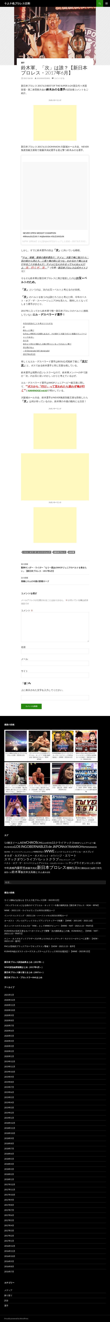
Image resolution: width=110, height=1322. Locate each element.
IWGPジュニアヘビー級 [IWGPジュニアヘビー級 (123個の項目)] (85, 843)
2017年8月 (9, 1205)
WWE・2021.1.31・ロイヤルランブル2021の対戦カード (29, 910)
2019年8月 (9, 1082)
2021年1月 (9, 995)
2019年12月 (9, 1061)
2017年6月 (9, 1215)
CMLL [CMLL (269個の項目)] (40, 842)
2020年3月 (9, 1046)
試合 (6, 1300)
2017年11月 (9, 1189)
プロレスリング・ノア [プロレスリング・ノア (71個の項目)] (67, 860)
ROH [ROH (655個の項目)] (79, 846)
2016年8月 (9, 1266)
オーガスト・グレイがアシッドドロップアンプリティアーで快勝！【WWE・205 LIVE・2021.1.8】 (48, 920)
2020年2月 (9, 1051)
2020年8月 (9, 1020)
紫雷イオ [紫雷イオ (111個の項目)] (8, 872)
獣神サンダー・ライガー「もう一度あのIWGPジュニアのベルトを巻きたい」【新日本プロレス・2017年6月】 (55, 567)
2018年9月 (9, 1138)
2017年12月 (9, 1184)
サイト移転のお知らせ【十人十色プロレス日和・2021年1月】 (32, 900)
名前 (23, 647)
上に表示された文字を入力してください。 (43, 690)
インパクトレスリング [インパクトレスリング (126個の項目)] (64, 852)
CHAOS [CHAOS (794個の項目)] (31, 842)
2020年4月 (9, 1041)
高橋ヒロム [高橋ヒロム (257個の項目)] (37, 872)
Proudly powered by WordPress (16, 1318)
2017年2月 (9, 1235)
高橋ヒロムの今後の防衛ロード (55, 579)
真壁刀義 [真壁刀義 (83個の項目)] (89, 868)
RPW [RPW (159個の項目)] (85, 847)
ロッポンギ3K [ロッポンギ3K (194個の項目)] (94, 863)
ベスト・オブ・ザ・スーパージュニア (36, 552)
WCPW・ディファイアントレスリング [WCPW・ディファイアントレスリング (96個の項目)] (19, 852)
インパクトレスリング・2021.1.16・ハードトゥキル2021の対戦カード (36, 915)
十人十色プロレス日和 (17, 3)
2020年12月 (9, 1000)
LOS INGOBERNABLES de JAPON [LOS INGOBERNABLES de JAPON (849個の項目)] (38, 846)
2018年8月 (9, 1143)
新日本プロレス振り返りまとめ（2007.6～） (24, 972)
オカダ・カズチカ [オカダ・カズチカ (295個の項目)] (14, 855)
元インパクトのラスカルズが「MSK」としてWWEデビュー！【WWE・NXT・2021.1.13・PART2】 (49, 926)
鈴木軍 (71, 552)
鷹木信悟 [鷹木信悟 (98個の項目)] (46, 872)
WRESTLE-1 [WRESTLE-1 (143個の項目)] (39, 851)
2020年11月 (9, 1005)
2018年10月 (9, 1133)
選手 (22, 63)
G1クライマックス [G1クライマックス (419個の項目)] (63, 842)
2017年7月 (9, 1210)
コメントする (59, 78)
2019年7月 (9, 1087)
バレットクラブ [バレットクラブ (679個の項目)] (47, 859)
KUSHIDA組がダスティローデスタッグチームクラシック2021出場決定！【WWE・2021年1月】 (47, 951)
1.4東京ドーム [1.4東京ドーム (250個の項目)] (12, 842)
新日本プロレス (59, 552)
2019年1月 (9, 1118)
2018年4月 (9, 1164)
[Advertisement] (55, 123)
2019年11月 (9, 1066)
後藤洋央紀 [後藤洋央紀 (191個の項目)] (31, 868)
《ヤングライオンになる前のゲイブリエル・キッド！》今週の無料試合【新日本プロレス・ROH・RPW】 (52, 905)
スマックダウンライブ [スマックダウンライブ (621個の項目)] (20, 859)
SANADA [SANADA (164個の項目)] (92, 847)
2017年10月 (9, 1194)
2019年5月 (9, 1097)
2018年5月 (9, 1159)
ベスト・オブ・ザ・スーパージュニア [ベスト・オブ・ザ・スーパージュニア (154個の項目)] (22, 863)
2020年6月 (9, 1030)
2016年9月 (9, 1261)
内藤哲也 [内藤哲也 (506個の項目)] (19, 867)
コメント (27, 610)
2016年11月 (9, 1251)
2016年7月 (9, 1271)
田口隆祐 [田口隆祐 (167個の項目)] (81, 868)
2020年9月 (9, 1015)
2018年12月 (9, 1123)
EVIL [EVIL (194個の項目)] (49, 842)
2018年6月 (9, 1153)
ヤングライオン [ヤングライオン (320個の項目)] (78, 862)
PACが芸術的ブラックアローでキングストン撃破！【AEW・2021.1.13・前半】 (40, 946)
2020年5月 (9, 1036)
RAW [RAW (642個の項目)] (72, 846)
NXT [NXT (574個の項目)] (66, 846)
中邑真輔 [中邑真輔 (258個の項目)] (9, 867)
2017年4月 (9, 1225)
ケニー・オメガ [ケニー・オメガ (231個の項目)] (33, 855)
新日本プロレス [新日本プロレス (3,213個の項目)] (52, 867)
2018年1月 (9, 1179)
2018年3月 (9, 1169)
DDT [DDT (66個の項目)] (45, 843)
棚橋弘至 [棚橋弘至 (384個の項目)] (72, 867)
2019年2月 (9, 1112)
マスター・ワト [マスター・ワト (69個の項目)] (63, 863)
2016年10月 (9, 1256)
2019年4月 (9, 1102)
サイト (24, 671)
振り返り (8, 1295)
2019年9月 (9, 1077)
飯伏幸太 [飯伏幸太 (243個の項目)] (26, 872)
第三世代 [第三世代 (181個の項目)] (97, 868)
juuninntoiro (43, 78)
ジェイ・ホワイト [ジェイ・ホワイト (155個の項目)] (50, 855)
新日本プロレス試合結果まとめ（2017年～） (24, 962)
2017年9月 (9, 1200)
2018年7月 (9, 1148)
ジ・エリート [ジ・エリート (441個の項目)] (67, 855)
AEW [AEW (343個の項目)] (23, 842)
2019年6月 (9, 1092)
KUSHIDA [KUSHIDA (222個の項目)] (9, 847)
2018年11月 (9, 1128)
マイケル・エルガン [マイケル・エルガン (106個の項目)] (49, 863)
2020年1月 (9, 1056)
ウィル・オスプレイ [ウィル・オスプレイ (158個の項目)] (84, 851)
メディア (8, 1290)
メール (24, 659)
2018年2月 (9, 1174)
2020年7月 (9, 1025)
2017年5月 (9, 1220)
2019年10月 (9, 1071)
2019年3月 (9, 1107)
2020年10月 (9, 1010)
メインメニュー (106, 3)
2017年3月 (9, 1230)
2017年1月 (9, 1241)
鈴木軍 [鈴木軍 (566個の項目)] (16, 872)
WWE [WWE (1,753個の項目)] (49, 851)
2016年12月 (9, 1246)
